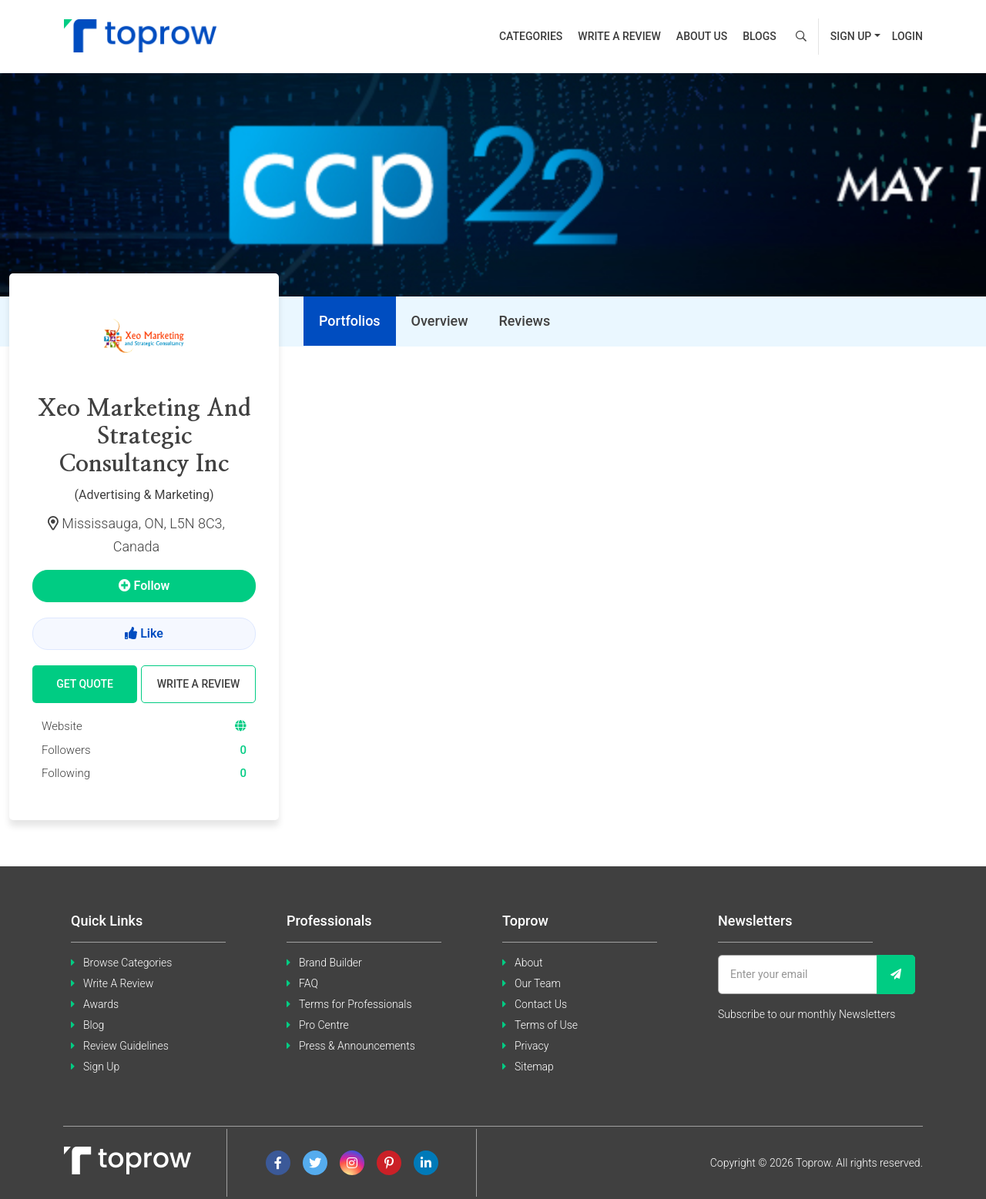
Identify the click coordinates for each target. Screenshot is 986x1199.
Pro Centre (324, 1025)
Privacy (531, 1046)
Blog (93, 1025)
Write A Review (118, 983)
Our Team (538, 983)
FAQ (308, 983)
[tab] (350, 321)
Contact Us (541, 1004)
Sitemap (534, 1066)
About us (701, 36)
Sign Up (101, 1066)
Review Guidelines (126, 1046)
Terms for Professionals (355, 1004)
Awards (101, 1004)
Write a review (619, 36)
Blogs (759, 36)
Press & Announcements (357, 1046)
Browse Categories (127, 962)
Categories (530, 36)
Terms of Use (546, 1025)
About (529, 962)
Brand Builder (330, 962)
